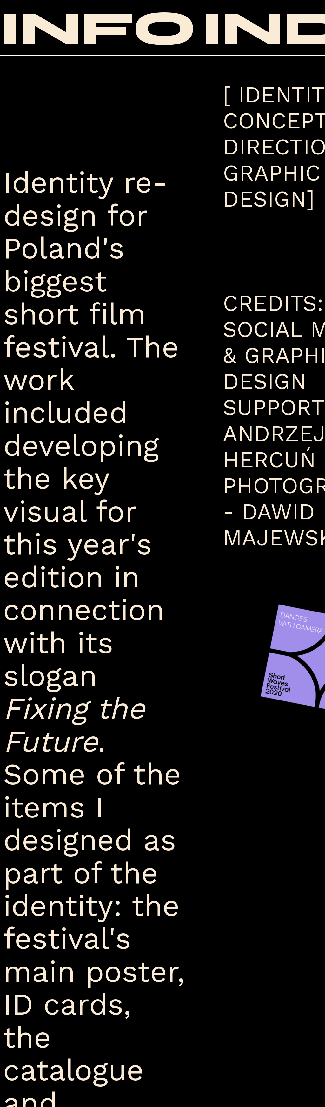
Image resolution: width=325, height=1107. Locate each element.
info (98, 28)
